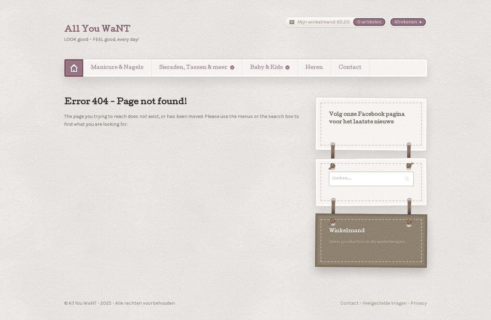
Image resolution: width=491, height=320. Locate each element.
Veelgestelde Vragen (384, 303)
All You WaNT (97, 30)
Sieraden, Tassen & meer (193, 68)
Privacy (419, 303)
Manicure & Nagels (117, 68)
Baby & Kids (266, 68)
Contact (350, 68)
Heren (314, 68)
